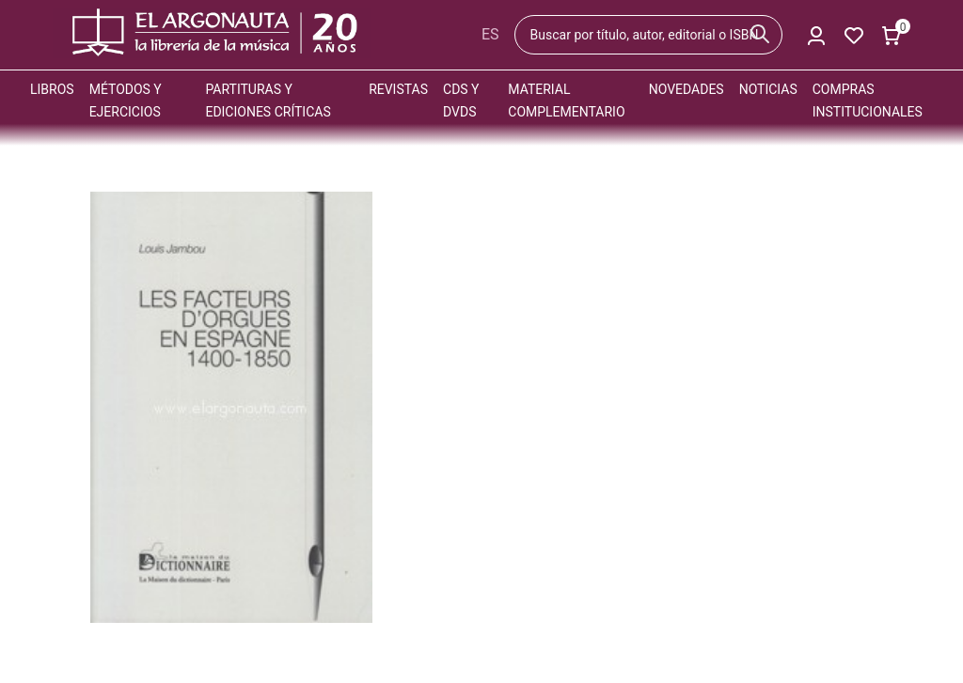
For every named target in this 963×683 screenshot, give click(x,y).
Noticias (768, 89)
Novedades (686, 89)
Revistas (398, 89)
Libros (52, 89)
